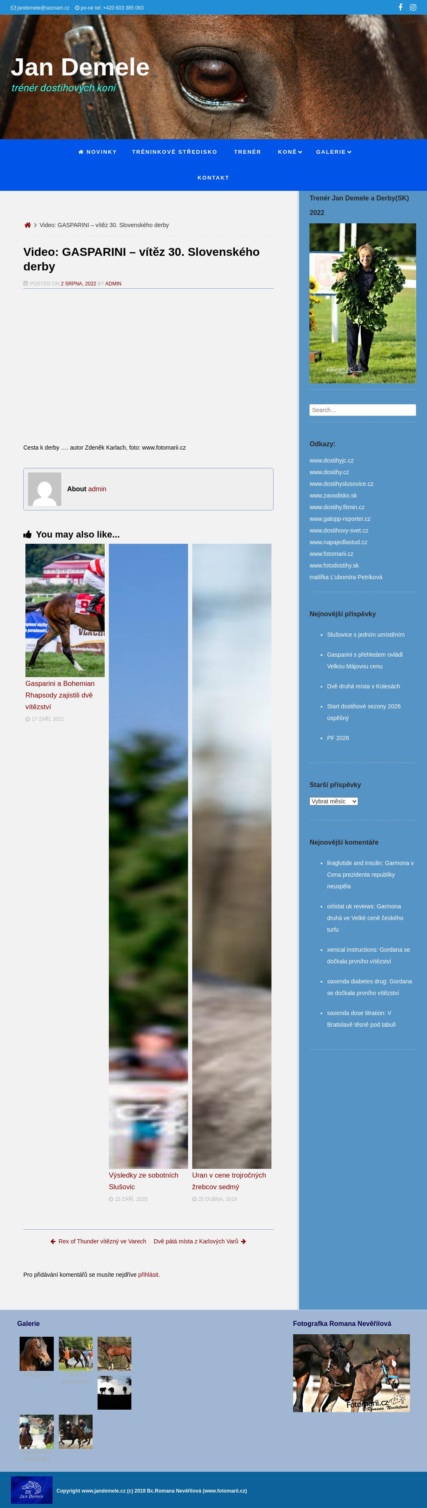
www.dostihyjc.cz (331, 460)
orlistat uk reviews (350, 906)
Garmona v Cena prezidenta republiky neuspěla (370, 875)
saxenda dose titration (355, 1013)
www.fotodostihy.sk (334, 565)
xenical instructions (351, 949)
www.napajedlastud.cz (338, 542)
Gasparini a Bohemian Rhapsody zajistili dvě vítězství (60, 695)
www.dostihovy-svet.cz (338, 530)
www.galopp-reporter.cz (339, 518)
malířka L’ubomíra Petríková (345, 577)
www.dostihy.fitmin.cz (336, 507)
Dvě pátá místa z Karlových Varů (200, 1241)
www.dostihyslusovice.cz (341, 483)
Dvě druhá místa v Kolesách (363, 686)
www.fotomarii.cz (331, 553)
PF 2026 (338, 738)
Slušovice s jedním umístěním (365, 634)
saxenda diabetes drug (356, 981)
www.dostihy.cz (329, 472)
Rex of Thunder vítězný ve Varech (98, 1241)
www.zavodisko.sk (333, 495)
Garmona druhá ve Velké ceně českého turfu (365, 918)
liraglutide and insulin (354, 863)
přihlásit (148, 1274)
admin (113, 284)
